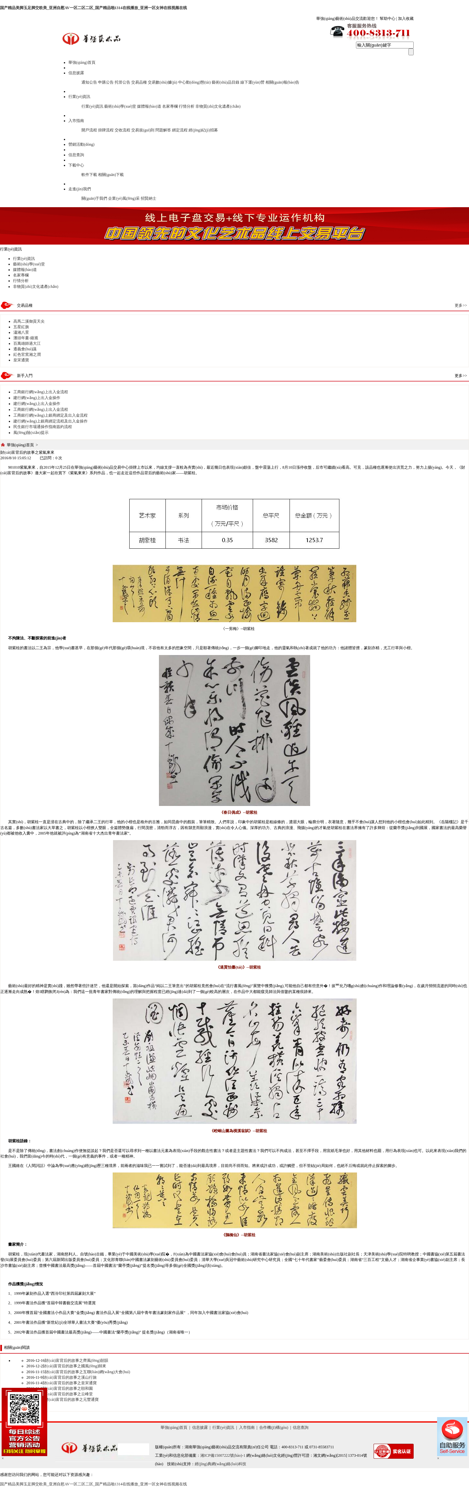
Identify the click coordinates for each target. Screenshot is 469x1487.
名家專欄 (170, 106)
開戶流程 (89, 130)
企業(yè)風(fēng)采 (124, 198)
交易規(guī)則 (142, 130)
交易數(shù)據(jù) (162, 82)
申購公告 (106, 82)
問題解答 (163, 130)
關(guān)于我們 (94, 198)
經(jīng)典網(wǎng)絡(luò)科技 (220, 1464)
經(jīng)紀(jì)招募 (203, 130)
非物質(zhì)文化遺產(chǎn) (218, 106)
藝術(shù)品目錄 (225, 82)
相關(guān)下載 (111, 174)
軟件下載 (89, 174)
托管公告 (122, 82)
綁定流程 (180, 130)
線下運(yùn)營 (252, 82)
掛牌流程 (106, 130)
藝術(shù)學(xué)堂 (120, 106)
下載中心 (76, 165)
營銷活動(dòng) (81, 144)
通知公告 (89, 82)
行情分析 (186, 106)
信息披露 (76, 73)
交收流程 (122, 130)
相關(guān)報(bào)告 (282, 82)
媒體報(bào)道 (149, 106)
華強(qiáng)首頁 (81, 62)
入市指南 (76, 120)
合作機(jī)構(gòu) (273, 1427)
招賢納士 (148, 198)
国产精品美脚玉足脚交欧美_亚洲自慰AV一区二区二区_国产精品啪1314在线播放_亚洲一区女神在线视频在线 (93, 8)
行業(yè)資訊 (79, 96)
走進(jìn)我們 (79, 189)
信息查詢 (76, 155)
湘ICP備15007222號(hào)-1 (222, 1455)
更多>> (461, 305)
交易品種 (139, 82)
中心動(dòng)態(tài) (194, 82)
